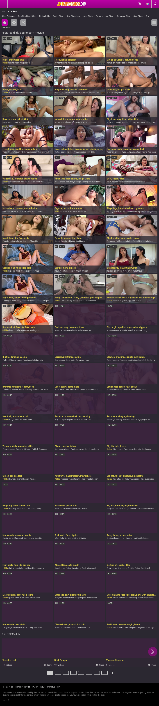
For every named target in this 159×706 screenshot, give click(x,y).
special (12, 271)
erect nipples (91, 301)
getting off (146, 568)
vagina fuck (128, 152)
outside (32, 509)
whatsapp (40, 301)
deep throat (138, 598)
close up (80, 63)
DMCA (35, 687)
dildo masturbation (29, 152)
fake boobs (142, 509)
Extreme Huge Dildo (105, 16)
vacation (140, 301)
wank (75, 509)
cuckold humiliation (129, 360)
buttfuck (19, 419)
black (68, 92)
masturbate (13, 122)
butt (57, 271)
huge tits (12, 330)
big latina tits (119, 479)
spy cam (131, 301)
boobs (129, 598)
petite (6, 538)
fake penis (27, 211)
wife (73, 360)
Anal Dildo (88, 16)
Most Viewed (14, 22)
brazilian (72, 63)
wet (75, 211)
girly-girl (138, 538)
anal (94, 568)
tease (137, 330)
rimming (12, 509)
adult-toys (71, 182)
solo (57, 509)
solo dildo (69, 152)
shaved (19, 241)
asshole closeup (115, 152)
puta (48, 301)
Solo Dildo (138, 16)
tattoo (36, 390)
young (110, 211)
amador (20, 449)
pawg (65, 419)
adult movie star (92, 449)
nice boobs (136, 390)
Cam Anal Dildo (123, 16)
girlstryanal (60, 568)
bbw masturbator (133, 479)
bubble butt (22, 509)
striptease (147, 449)
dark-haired (118, 449)
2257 (43, 687)
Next (111, 674)
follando (31, 301)
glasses (64, 479)
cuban (115, 182)
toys (83, 122)
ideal (144, 390)
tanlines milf (44, 152)
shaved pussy (96, 92)
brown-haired (61, 122)
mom (144, 63)
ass (25, 122)
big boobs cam (140, 122)
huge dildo (119, 92)
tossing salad (29, 360)
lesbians (78, 419)
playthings (8, 628)
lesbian (124, 63)
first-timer (60, 390)
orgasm (123, 301)
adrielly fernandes (40, 449)
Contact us (8, 687)
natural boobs (134, 63)
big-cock (141, 628)
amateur (111, 241)
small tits (118, 211)
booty (39, 509)
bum (63, 509)
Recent (23, 22)
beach (116, 301)
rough (17, 152)
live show (119, 509)
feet (57, 538)
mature (29, 92)
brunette (40, 182)
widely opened (123, 419)
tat (89, 628)
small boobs (83, 92)
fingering (76, 122)
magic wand (79, 301)
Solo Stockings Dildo (27, 16)
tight (20, 479)
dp (21, 122)
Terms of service (22, 687)
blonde (33, 479)
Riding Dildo (44, 16)
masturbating (146, 241)
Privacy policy (53, 687)
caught (137, 241)
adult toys (71, 271)
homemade (60, 360)
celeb (82, 479)
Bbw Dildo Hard (73, 16)
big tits (24, 182)
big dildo (111, 122)
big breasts (149, 598)
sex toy (65, 241)
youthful (142, 211)
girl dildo (128, 92)
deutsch (137, 152)
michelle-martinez (121, 628)
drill (25, 419)
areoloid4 (118, 390)
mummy (29, 628)
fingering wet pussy (83, 598)
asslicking (77, 568)
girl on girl (112, 271)
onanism (40, 568)
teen (17, 63)
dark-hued (60, 92)
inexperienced (9, 449)
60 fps (147, 92)
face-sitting (60, 182)
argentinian (74, 479)
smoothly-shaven (11, 390)
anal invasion (14, 182)
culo (74, 628)
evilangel (111, 419)
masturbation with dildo (85, 152)
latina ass (60, 152)
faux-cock (129, 330)
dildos (110, 92)
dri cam (28, 449)
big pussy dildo (148, 479)
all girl (150, 211)
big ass (142, 182)
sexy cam (151, 122)
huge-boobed (130, 509)
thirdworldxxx (95, 182)
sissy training (113, 360)
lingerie (24, 63)
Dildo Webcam (8, 16)
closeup (82, 330)
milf (118, 63)
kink (30, 122)
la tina (145, 538)
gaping (142, 419)
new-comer (112, 568)
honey (21, 390)
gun (109, 182)
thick (148, 419)
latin (5, 122)
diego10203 (138, 92)
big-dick (133, 628)
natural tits (66, 628)
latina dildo (127, 122)
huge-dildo (22, 301)
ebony (30, 63)
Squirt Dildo (58, 16)
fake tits (34, 241)
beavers (127, 390)
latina (11, 63)
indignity (151, 360)
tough (11, 152)
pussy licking (66, 301)
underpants (119, 330)
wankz (69, 509)
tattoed (6, 360)
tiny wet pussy (62, 598)
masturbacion (92, 479)
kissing (144, 330)
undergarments (10, 301)
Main (4, 11)
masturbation (38, 211)
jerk (30, 419)
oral (69, 122)
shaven (64, 211)
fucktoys (82, 211)
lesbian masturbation (12, 211)
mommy (38, 628)
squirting (35, 271)
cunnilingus (92, 122)
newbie (39, 538)
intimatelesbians (131, 211)
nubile (131, 568)
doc (76, 330)
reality (63, 271)
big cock (152, 152)
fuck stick (26, 271)
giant (71, 419)
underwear (82, 628)
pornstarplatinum (63, 449)
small (16, 92)
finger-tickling (61, 63)
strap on (89, 63)
